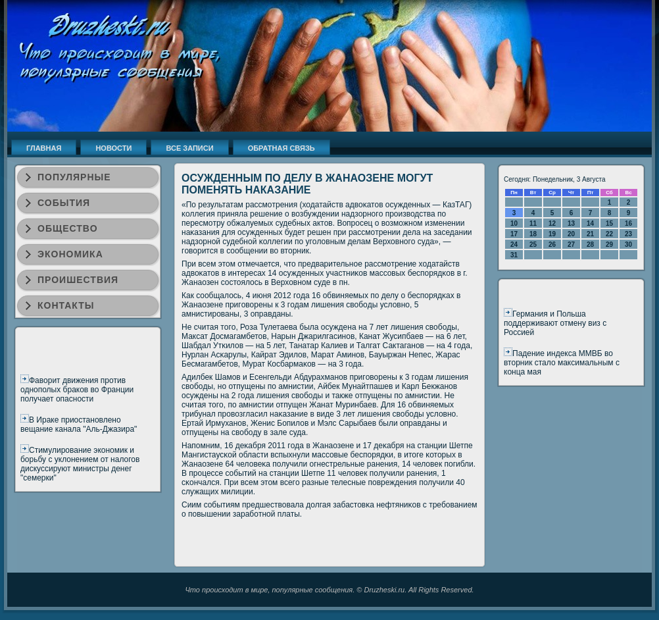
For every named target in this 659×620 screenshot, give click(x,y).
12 (552, 223)
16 (628, 223)
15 (609, 223)
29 (609, 244)
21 (590, 234)
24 (514, 244)
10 (514, 223)
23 (628, 234)
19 (552, 234)
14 (590, 223)
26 (552, 244)
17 (514, 234)
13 (571, 223)
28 (590, 244)
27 (571, 244)
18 (533, 234)
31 (514, 255)
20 (571, 234)
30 (628, 244)
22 (609, 234)
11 (533, 223)
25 (533, 244)
